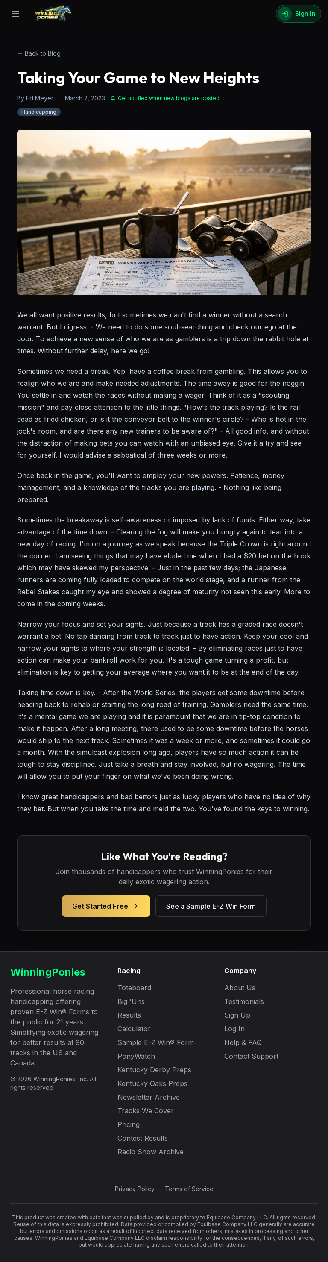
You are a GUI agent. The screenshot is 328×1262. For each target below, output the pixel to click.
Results (129, 1015)
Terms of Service (189, 1188)
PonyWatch (136, 1056)
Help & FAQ (243, 1042)
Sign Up (237, 1015)
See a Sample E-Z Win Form (211, 906)
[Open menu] (15, 13)
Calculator (134, 1028)
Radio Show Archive (150, 1152)
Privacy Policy (135, 1188)
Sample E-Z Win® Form (155, 1042)
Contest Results (142, 1138)
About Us (239, 987)
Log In (234, 1028)
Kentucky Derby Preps (154, 1069)
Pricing (128, 1124)
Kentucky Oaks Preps (152, 1083)
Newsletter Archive (148, 1097)
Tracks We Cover (145, 1110)
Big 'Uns (131, 1001)
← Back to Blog (39, 53)
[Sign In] (298, 14)
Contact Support (251, 1056)
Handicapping (38, 112)
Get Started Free (106, 906)
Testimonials (244, 1001)
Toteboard (134, 987)
